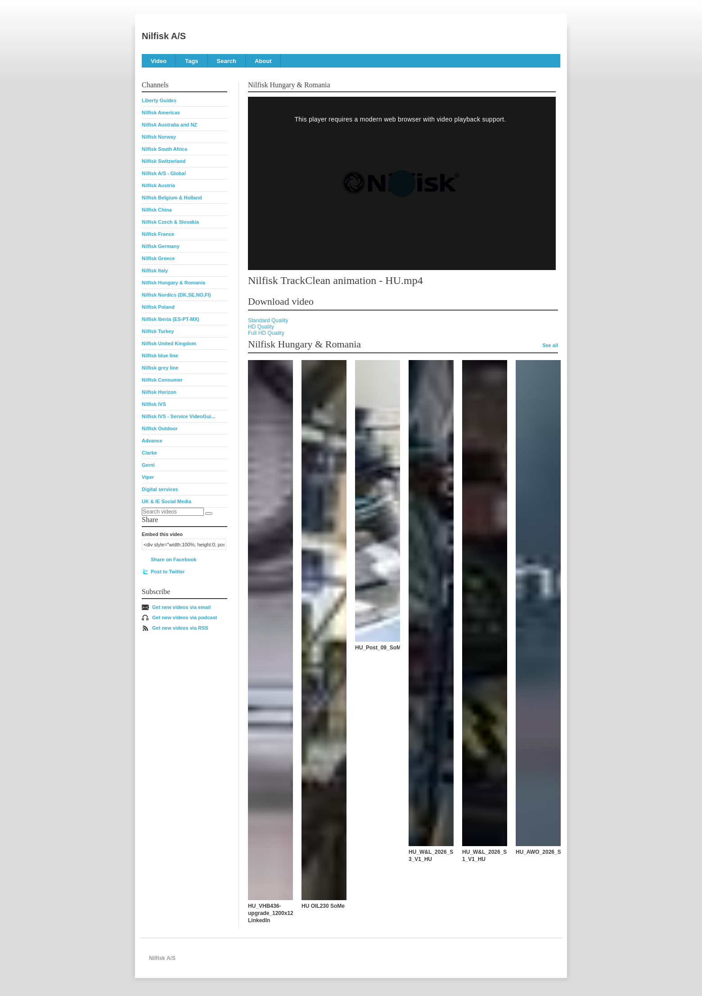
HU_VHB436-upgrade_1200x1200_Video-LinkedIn (283, 913)
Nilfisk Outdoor (159, 428)
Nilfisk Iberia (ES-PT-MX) (170, 319)
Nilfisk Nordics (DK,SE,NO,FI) (176, 294)
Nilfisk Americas (161, 112)
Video (158, 61)
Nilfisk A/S (164, 36)
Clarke (149, 452)
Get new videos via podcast (184, 617)
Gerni (148, 465)
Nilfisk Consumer (162, 380)
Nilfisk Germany (161, 246)
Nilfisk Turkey (158, 331)
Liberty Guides (159, 100)
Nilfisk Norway (159, 137)
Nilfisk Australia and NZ (169, 124)
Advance (152, 440)
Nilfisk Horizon (159, 392)
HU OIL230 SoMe (323, 906)
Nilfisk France (158, 234)
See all (550, 345)
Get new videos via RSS (180, 628)
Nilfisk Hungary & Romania (173, 282)
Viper (148, 477)
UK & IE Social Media (166, 501)
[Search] (208, 513)
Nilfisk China (157, 209)
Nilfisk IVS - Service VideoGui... (178, 416)
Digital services (160, 489)
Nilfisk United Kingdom (169, 343)
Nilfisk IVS (154, 404)
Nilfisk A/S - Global (164, 173)
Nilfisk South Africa (164, 149)
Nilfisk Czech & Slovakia (170, 222)
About (263, 61)
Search (226, 61)
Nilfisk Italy (155, 270)
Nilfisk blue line (160, 355)
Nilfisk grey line (160, 367)
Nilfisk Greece (158, 258)
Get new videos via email (181, 607)
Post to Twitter (168, 571)
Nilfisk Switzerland (163, 161)
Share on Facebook (173, 559)
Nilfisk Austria (158, 185)
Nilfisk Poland (158, 307)
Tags (191, 61)
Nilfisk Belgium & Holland (172, 197)
